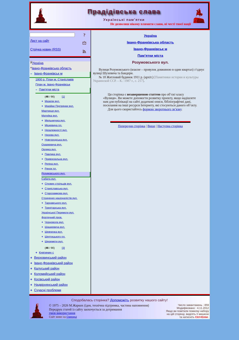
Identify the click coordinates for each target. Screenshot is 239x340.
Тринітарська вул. (56, 219)
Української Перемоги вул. (58, 224)
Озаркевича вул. (52, 150)
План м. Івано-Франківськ (52, 86)
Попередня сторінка (131, 126)
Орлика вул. (49, 156)
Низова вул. (52, 140)
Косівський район (47, 297)
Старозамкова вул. (56, 203)
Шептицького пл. (55, 250)
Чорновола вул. (54, 234)
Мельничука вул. (55, 124)
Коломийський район (49, 291)
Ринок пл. (51, 177)
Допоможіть (119, 319)
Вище (151, 126)
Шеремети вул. (54, 255)
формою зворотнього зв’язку (162, 109)
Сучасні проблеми (47, 309)
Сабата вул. (49, 188)
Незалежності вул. (56, 135)
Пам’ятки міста (49, 91)
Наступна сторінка (170, 126)
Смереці (72, 336)
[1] (63, 98)
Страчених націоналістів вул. (59, 208)
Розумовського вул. (53, 182)
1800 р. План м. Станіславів (54, 80)
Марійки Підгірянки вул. (59, 109)
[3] (63, 262)
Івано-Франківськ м (48, 74)
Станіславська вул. (56, 198)
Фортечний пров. (52, 229)
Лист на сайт (39, 41)
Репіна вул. (52, 171)
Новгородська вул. (56, 145)
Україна (37, 63)
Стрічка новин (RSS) (45, 49)
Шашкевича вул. (55, 240)
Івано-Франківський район (53, 279)
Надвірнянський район (51, 303)
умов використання (62, 332)
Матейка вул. (50, 119)
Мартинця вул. (51, 114)
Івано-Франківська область (52, 68)
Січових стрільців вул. (58, 193)
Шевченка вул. (54, 245)
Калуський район (46, 285)
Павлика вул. (53, 161)
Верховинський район (50, 273)
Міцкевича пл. (53, 130)
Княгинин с (46, 267)
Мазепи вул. (52, 104)
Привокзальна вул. (56, 166)
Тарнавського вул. (56, 214)
